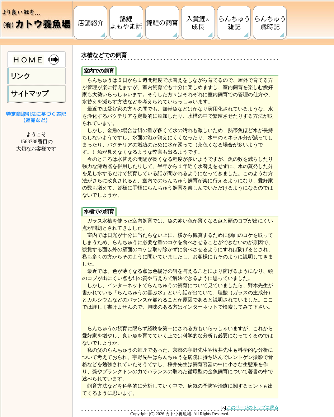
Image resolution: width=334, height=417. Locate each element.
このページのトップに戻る (249, 407)
